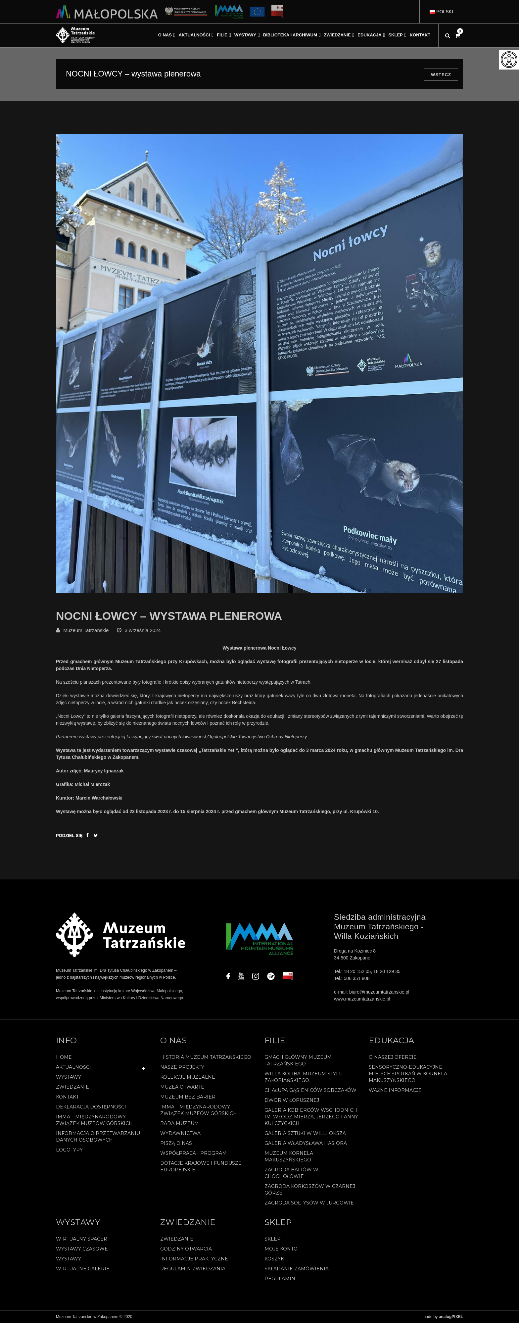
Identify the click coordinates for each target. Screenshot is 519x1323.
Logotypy (69, 1150)
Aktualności (73, 1067)
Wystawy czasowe (82, 1249)
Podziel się (69, 835)
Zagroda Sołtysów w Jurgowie (309, 1203)
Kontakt (67, 1097)
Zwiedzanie (72, 1087)
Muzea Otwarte (182, 1087)
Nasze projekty (182, 1067)
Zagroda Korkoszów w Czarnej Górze (309, 1189)
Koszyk (274, 1259)
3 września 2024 (143, 630)
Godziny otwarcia (186, 1249)
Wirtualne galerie (83, 1269)
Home (64, 1057)
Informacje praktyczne (194, 1259)
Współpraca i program (193, 1153)
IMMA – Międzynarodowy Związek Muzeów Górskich (94, 1120)
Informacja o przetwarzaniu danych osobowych (98, 1136)
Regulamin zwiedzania (192, 1269)
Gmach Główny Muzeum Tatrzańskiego (298, 1060)
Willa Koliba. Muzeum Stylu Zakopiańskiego (303, 1077)
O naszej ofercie (393, 1057)
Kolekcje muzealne (187, 1077)
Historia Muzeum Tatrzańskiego (205, 1057)
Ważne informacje (395, 1090)
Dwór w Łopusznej (291, 1100)
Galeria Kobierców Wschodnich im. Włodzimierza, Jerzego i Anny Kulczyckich (311, 1116)
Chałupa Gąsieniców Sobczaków (310, 1090)
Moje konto (281, 1249)
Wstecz (441, 74)
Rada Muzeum (179, 1123)
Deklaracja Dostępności (91, 1107)
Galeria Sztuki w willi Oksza (305, 1133)
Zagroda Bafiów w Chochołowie (291, 1173)
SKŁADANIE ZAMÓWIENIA (296, 1269)
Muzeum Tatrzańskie (86, 630)
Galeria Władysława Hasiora (305, 1143)
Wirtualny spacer (81, 1239)
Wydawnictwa (180, 1133)
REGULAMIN (279, 1279)
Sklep (272, 1239)
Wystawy (68, 1077)
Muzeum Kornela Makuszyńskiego (288, 1156)
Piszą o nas (176, 1143)
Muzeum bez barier (187, 1097)
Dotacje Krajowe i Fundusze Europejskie (201, 1166)
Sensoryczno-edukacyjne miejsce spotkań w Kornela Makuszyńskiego (408, 1073)
